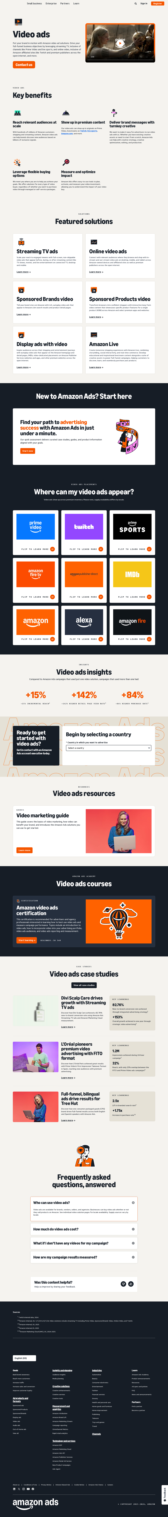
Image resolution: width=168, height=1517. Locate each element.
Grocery (95, 1398)
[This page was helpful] (131, 1284)
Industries (97, 1370)
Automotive (96, 1375)
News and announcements (142, 1394)
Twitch (83, 131)
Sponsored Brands (19, 1413)
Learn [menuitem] (134, 1370)
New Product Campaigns (61, 1465)
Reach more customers (21, 1379)
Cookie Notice (79, 1485)
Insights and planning (62, 1370)
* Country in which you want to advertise (87, 742)
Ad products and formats (20, 1400)
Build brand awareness (21, 1375)
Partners (65, 3)
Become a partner (138, 1410)
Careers (110, 1485)
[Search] (136, 4)
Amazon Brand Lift (59, 1417)
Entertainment (97, 1386)
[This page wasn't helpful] (123, 1284)
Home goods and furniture (102, 1406)
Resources (135, 1382)
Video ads (16, 1421)
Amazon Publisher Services (62, 1457)
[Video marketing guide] (84, 831)
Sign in (143, 3)
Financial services (98, 1394)
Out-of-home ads (19, 1429)
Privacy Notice (46, 1485)
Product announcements (141, 1379)
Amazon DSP (57, 1445)
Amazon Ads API (58, 1453)
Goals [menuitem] (15, 1370)
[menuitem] (24, 1419)
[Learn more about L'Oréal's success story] (35, 1057)
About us (16, 1485)
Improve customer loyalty (22, 1390)
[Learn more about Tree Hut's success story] (35, 1107)
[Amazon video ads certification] (84, 921)
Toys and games (98, 1422)
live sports (92, 131)
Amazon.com (67, 133)
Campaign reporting (59, 1425)
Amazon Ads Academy (140, 1375)
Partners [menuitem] (136, 1402)
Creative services (58, 1394)
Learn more (24, 850)
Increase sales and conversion (24, 1386)
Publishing (96, 1414)
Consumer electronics (100, 1382)
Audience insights (59, 1375)
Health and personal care (101, 1402)
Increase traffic (18, 1382)
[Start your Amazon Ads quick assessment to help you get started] (27, 451)
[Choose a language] (24, 1358)
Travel (94, 1426)
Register (157, 3)
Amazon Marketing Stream (62, 1421)
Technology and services (63, 1441)
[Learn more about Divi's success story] (35, 1011)
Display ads (17, 1417)
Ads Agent (56, 1469)
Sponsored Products (20, 1409)
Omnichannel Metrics (60, 1429)
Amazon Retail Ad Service (62, 1461)
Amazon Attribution (59, 1413)
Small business (34, 3)
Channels (96, 1434)
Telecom (95, 1418)
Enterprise (51, 3)
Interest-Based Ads (63, 1485)
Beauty (94, 1379)
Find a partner (137, 1406)
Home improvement (99, 1410)
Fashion (95, 1390)
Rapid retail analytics (60, 1433)
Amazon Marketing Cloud (61, 1449)
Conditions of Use (30, 1485)
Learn (76, 3)
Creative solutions (61, 1386)
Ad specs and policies (140, 1386)
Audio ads (16, 1425)
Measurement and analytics (61, 1408)
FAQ (133, 1390)
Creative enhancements (61, 1390)
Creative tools (57, 1398)
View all (16, 1433)
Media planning (58, 1379)
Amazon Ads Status (95, 1485)
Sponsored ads (18, 1405)
